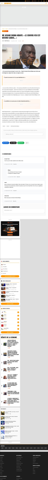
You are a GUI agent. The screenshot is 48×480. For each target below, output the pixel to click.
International (2, 463)
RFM (33, 469)
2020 (24, 448)
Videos (1, 472)
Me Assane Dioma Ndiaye (15, 126)
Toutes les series (10, 304)
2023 (13, 448)
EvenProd (34, 460)
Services (3, 273)
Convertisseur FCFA (19, 457)
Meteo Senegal (18, 459)
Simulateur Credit (19, 469)
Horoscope (18, 466)
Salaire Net (18, 460)
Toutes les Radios (35, 467)
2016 (38, 448)
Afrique (1, 474)
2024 (9, 448)
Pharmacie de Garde (19, 463)
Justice (1, 460)
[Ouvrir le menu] (2, 3)
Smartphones (4, 271)
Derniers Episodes (35, 457)
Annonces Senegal (3, 478)
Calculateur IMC (18, 465)
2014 (45, 448)
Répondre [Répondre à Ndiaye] (18, 177)
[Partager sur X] (13, 143)
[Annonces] (27, 1)
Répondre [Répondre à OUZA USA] (14, 201)
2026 (2, 448)
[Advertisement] (24, 15)
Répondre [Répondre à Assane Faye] (15, 164)
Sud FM (34, 472)
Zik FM (34, 470)
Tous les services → (19, 471)
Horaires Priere (18, 462)
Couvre (8, 126)
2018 (31, 448)
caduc (4, 126)
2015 (42, 448)
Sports (1, 466)
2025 (6, 448)
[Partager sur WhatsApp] (20, 143)
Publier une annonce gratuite (10, 276)
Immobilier (4, 267)
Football (1, 468)
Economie (1, 462)
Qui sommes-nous (19, 478)
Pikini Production (35, 463)
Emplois (3, 265)
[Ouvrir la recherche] (46, 3)
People (1, 465)
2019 (27, 448)
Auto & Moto (4, 269)
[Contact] (34, 1)
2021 (20, 448)
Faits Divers (2, 471)
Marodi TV (34, 459)
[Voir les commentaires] (27, 143)
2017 (35, 448)
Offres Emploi (18, 468)
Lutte (1, 469)
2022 (17, 448)
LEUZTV (34, 462)
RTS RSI (34, 473)
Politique (1, 457)
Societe (1, 459)
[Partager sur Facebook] (5, 143)
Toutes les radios (10, 332)
